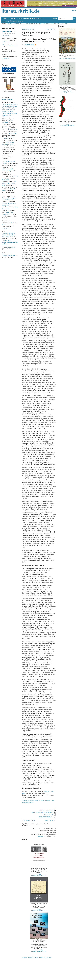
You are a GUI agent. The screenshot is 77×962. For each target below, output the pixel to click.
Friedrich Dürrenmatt (7, 116)
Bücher (26, 18)
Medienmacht (6, 42)
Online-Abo (5, 58)
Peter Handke (13, 133)
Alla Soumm (29, 45)
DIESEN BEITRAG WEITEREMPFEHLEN (43, 812)
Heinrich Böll (6, 106)
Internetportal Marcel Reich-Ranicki (8, 143)
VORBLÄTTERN (51, 29)
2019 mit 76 (5, 180)
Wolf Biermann (10, 110)
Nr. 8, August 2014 (26, 24)
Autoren (33, 18)
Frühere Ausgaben (13, 24)
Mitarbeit (5, 21)
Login (20, 21)
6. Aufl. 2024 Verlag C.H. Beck (67, 58)
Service (41, 18)
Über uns (13, 21)
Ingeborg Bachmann (8, 138)
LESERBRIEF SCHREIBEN (47, 810)
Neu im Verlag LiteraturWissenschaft (67, 92)
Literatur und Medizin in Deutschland (9, 204)
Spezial (19, 18)
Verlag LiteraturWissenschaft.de (38, 874)
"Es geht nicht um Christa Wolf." (9, 183)
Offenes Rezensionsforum (9, 45)
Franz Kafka (5, 228)
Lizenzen (40, 836)
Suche (54, 18)
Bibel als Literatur (10, 247)
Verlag (73, 10)
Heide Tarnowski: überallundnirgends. (8, 170)
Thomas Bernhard (7, 121)
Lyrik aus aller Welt (61, 24)
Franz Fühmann (12, 130)
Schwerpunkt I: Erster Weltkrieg (43, 24)
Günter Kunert (6, 104)
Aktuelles (5, 18)
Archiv (13, 18)
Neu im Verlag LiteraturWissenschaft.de (38, 950)
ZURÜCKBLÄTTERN (28, 29)
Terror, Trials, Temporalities (7, 213)
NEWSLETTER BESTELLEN (47, 817)
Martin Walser (8, 108)
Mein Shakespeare (7, 111)
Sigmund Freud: (10, 242)
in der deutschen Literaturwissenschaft (8, 255)
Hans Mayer (5, 35)
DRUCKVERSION (49, 814)
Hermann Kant (6, 113)
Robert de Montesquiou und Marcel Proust (9, 199)
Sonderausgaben (7, 99)
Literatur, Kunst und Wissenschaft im (9, 235)
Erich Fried (5, 126)
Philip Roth (14, 104)
